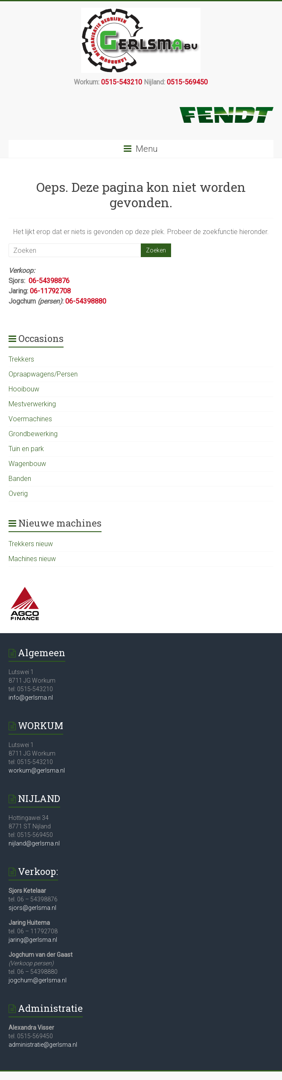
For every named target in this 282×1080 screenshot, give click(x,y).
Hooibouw (24, 389)
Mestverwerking (32, 404)
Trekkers (21, 359)
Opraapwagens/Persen (43, 374)
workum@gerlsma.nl (37, 770)
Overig (18, 493)
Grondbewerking (33, 434)
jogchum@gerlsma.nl (38, 980)
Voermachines (30, 419)
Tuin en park (26, 449)
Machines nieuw (32, 559)
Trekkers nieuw (31, 544)
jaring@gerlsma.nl (33, 939)
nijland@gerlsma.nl (34, 843)
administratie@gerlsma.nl (43, 1044)
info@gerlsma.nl (31, 697)
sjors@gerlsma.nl (32, 907)
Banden (20, 479)
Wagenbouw (27, 464)
